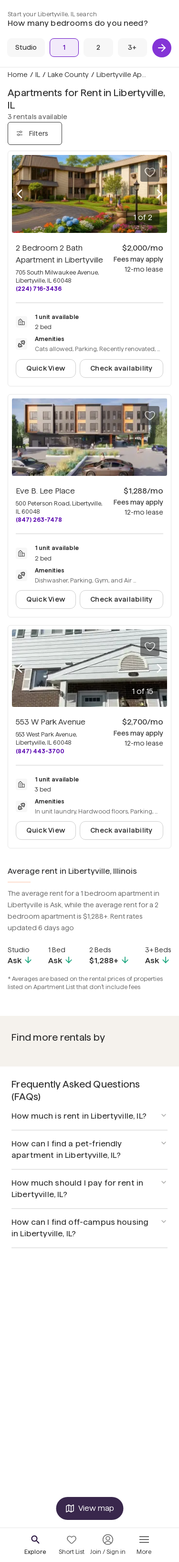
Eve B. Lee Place (45, 491)
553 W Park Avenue (50, 722)
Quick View (45, 368)
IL (37, 74)
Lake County (68, 74)
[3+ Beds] (132, 47)
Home (18, 74)
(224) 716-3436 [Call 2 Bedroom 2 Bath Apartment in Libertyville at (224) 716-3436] (39, 289)
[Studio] (26, 47)
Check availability (121, 368)
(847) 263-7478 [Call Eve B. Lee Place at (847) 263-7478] (39, 520)
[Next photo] (159, 194)
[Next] (161, 47)
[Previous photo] (19, 194)
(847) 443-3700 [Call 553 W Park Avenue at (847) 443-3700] (40, 751)
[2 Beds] (98, 47)
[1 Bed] (64, 47)
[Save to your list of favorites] (149, 172)
